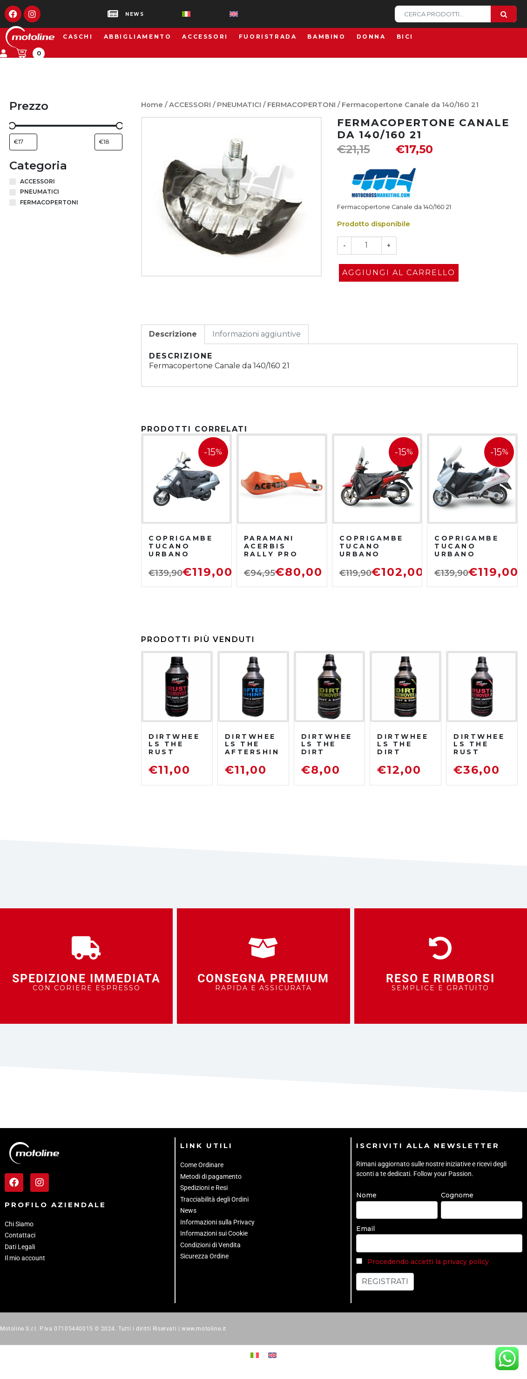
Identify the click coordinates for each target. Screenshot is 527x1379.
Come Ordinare (201, 1165)
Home (152, 105)
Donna (371, 36)
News (188, 1210)
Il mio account (25, 1258)
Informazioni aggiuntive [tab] (256, 334)
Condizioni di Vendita (210, 1245)
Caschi (78, 36)
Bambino (326, 36)
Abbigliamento (138, 36)
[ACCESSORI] (12, 181)
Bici (405, 36)
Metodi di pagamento (211, 1176)
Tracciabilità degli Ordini (214, 1199)
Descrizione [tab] (173, 334)
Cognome (457, 1195)
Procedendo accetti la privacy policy (428, 1261)
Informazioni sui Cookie (214, 1233)
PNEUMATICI (239, 105)
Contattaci (20, 1235)
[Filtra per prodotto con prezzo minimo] (23, 142)
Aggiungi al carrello (398, 272)
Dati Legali (20, 1247)
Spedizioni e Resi (204, 1187)
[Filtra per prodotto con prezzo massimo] (108, 142)
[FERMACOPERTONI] (12, 202)
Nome (366, 1195)
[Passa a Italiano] (171, 14)
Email (365, 1228)
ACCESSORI (190, 105)
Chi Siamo (19, 1224)
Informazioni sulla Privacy (217, 1222)
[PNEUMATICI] (12, 192)
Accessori (205, 36)
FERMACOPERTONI (301, 105)
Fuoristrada (268, 36)
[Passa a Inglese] (219, 14)
